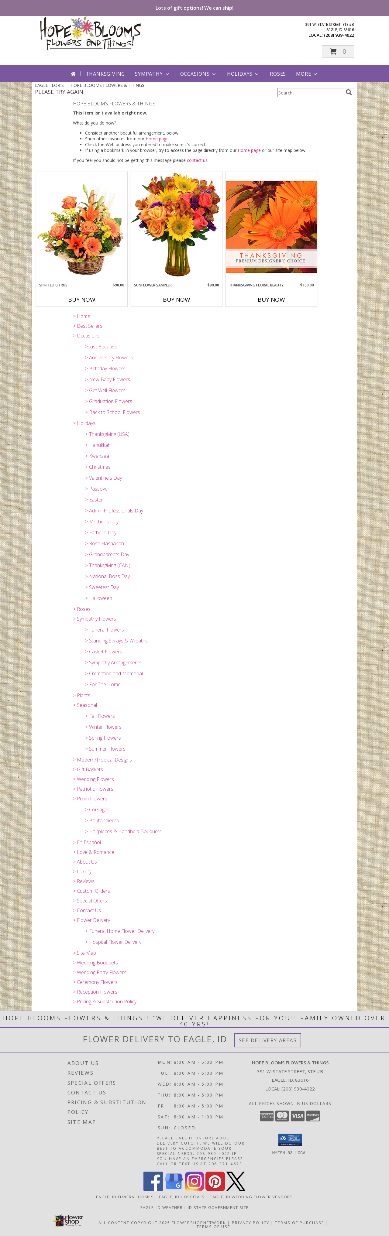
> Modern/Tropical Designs (102, 759)
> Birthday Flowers (105, 368)
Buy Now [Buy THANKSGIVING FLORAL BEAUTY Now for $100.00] (271, 299)
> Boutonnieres (102, 820)
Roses (278, 73)
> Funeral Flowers (104, 629)
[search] (349, 92)
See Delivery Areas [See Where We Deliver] (268, 1040)
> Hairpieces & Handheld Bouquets (123, 831)
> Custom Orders (91, 891)
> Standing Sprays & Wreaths (116, 640)
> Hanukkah (98, 445)
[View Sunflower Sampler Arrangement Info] (176, 227)
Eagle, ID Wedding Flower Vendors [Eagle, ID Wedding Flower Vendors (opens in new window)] (251, 1197)
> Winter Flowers (103, 727)
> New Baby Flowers (107, 379)
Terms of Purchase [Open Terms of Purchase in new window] (299, 1222)
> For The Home (103, 684)
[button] (338, 51)
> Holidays (84, 423)
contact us (197, 160)
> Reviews (84, 881)
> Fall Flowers (100, 716)
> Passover (97, 488)
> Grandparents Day (107, 554)
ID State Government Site (218, 1207)
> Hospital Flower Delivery (113, 942)
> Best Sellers (87, 326)
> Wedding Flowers (93, 779)
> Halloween (98, 598)
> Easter (94, 499)
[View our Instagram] (194, 1189)
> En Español (87, 842)
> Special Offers (90, 900)
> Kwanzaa (97, 456)
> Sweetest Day (102, 587)
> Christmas (98, 467)
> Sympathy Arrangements (113, 662)
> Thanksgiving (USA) (107, 434)
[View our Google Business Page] (174, 1189)
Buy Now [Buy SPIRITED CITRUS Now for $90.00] (81, 299)
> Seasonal (85, 705)
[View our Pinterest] (215, 1189)
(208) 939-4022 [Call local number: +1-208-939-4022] (339, 35)
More (307, 73)
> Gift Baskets (88, 769)
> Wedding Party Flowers (99, 972)
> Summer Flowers (105, 748)
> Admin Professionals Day (114, 510)
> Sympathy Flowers (94, 618)
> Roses (82, 609)
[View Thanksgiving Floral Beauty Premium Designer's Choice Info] (271, 227)
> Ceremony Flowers (95, 982)
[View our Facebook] (153, 1189)
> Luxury (82, 871)
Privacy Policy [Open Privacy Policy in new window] (250, 1222)
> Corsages (97, 809)
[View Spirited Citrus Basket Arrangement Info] (81, 227)
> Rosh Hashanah (104, 543)
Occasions (198, 73)
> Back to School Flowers (112, 412)
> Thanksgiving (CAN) (107, 565)
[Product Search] (310, 92)
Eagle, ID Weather (161, 1207)
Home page (157, 139)
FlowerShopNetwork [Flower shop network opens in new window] (199, 1222)
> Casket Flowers (103, 651)
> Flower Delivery (91, 920)
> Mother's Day (102, 521)
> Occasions (86, 335)
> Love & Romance (93, 852)
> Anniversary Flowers (109, 357)
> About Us (85, 861)
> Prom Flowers (90, 798)
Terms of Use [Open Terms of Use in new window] (213, 1226)
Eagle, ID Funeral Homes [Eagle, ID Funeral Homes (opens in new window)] (125, 1197)
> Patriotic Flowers (93, 789)
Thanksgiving (105, 73)
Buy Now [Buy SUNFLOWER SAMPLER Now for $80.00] (176, 299)
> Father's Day (100, 532)
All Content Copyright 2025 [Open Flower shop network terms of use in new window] (134, 1222)
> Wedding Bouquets (95, 962)
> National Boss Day (107, 576)
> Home (81, 316)
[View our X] (236, 1189)
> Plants (81, 695)
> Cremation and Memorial (114, 673)
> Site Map (84, 953)
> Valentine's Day (103, 477)
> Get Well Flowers (105, 390)
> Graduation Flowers (108, 401)
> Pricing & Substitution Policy (104, 1001)
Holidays (243, 73)
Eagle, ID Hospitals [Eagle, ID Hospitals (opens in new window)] (182, 1197)
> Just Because (101, 346)
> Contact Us (87, 910)
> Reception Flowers (95, 991)
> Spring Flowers (103, 737)
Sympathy (152, 73)
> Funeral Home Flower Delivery (119, 931)
